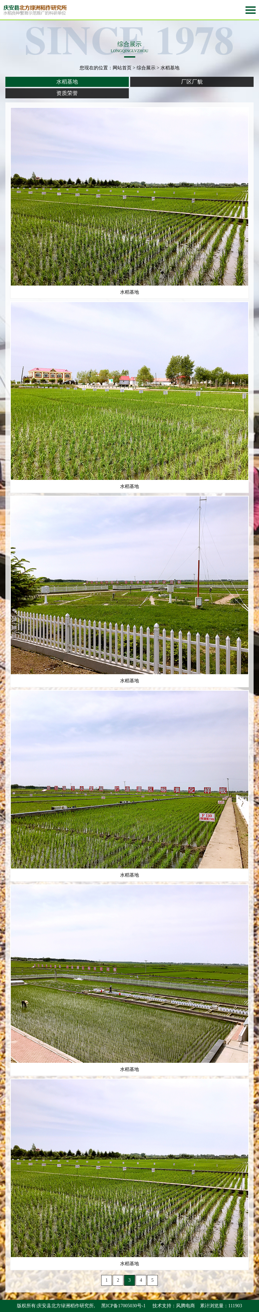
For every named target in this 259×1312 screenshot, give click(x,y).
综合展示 (146, 67)
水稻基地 (67, 82)
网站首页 (122, 67)
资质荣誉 (67, 93)
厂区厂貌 (192, 82)
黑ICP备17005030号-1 (123, 1305)
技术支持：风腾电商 (173, 1305)
